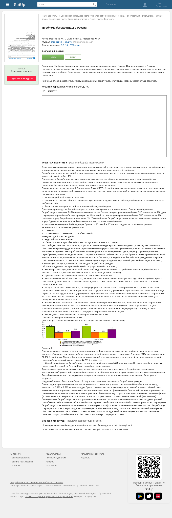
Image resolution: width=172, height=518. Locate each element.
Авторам (50, 461)
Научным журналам (56, 457)
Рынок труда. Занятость (102, 19)
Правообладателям (20, 457)
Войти (158, 3)
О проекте (15, 454)
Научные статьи (50, 16)
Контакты (15, 465)
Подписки (111, 4)
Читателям (51, 465)
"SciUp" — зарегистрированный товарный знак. (49, 496)
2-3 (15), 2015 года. (70, 45)
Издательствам (53, 454)
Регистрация (161, 6)
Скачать (73, 57)
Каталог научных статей (93, 454)
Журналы (85, 457)
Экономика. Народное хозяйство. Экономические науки (89, 16)
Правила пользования (21, 461)
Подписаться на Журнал (21, 78)
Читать (53, 57)
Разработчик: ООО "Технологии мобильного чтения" (36, 482)
